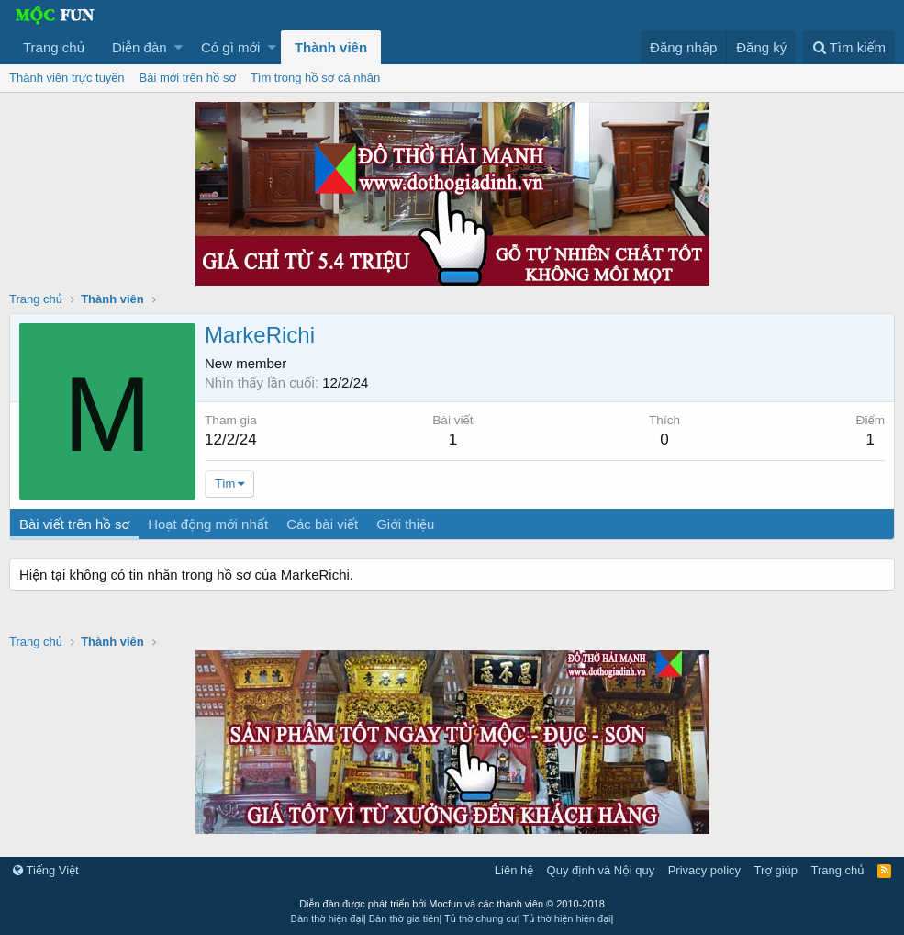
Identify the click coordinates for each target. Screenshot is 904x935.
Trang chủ (53, 47)
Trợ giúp (776, 870)
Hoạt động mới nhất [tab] (208, 524)
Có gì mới (230, 47)
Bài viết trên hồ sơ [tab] (74, 524)
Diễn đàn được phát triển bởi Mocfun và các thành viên (452, 903)
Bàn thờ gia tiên (404, 918)
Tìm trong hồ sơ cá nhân (315, 77)
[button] (178, 47)
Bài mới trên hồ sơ (188, 77)
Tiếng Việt (46, 870)
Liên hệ (514, 870)
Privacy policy (704, 870)
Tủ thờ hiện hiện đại (567, 918)
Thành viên (331, 47)
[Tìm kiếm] (849, 47)
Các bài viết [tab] (322, 524)
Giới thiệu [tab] (405, 524)
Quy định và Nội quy (601, 870)
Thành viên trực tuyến (67, 77)
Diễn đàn (139, 47)
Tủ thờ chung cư (481, 918)
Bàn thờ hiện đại (327, 918)
